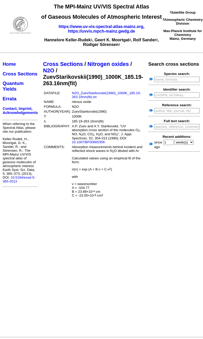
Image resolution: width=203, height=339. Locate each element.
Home (9, 64)
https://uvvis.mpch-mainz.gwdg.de (101, 31)
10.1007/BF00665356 (88, 142)
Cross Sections (20, 73)
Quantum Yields (13, 86)
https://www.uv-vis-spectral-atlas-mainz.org (101, 26)
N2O (48, 70)
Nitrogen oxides (108, 64)
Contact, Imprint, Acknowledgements (20, 110)
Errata (9, 98)
